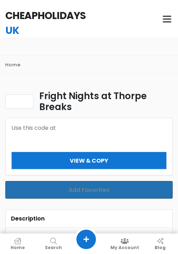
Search (53, 244)
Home (13, 65)
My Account (125, 244)
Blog (160, 244)
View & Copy (89, 161)
